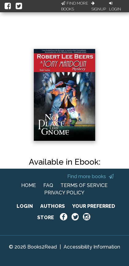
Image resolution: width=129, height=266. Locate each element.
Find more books (90, 176)
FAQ (48, 185)
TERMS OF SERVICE (84, 185)
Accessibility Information (92, 247)
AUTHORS (52, 206)
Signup (98, 6)
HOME (28, 185)
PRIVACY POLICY (64, 193)
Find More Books (74, 6)
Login (115, 6)
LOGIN (25, 206)
